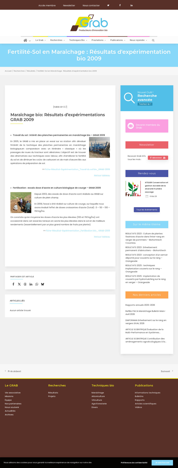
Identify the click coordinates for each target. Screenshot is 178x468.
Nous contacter (91, 5)
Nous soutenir (12, 407)
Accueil (8, 71)
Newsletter (69, 5)
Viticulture (97, 400)
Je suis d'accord (162, 462)
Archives (9, 414)
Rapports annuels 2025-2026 (140, 304)
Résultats (31, 71)
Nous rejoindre (138, 40)
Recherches (57, 40)
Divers (95, 407)
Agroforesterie (99, 403)
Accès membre (47, 5)
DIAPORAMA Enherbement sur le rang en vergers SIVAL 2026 (145, 322)
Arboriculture (98, 396)
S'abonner (158, 157)
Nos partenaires (13, 403)
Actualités (10, 411)
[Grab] (89, 23)
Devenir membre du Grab (148, 126)
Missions (9, 396)
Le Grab (41, 40)
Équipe (8, 400)
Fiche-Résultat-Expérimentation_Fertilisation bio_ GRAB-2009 (78, 230)
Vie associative (13, 392)
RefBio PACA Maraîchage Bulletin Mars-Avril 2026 (145, 313)
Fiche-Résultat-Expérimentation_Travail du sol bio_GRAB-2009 (77, 169)
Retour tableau (102, 175)
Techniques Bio (78, 40)
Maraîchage (98, 392)
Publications (117, 40)
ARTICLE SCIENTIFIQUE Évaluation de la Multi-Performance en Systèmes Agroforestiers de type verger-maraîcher (146, 331)
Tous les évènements (146, 209)
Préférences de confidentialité (134, 462)
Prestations (99, 40)
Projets (51, 396)
